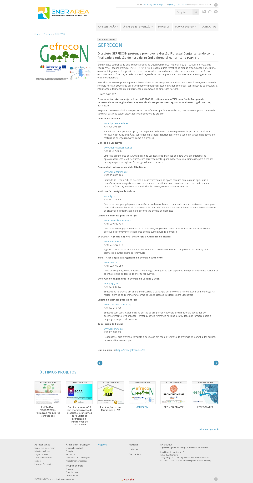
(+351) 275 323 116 (178, 4)
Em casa (69, 469)
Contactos (209, 26)
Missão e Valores (42, 451)
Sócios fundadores (43, 457)
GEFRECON (60, 34)
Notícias (133, 444)
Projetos (164, 26)
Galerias (133, 449)
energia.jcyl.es (111, 283)
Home (37, 34)
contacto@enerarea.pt (153, 4)
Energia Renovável (74, 448)
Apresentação (108, 26)
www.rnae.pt (110, 262)
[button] (99, 363)
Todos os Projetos (207, 429)
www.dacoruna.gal (113, 328)
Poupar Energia (185, 26)
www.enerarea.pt (113, 241)
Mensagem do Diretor (45, 448)
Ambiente (70, 454)
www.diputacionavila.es (116, 123)
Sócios (37, 461)
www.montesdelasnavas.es (118, 147)
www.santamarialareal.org (117, 304)
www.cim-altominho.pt (115, 171)
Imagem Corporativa (44, 464)
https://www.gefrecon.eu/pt (130, 349)
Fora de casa (72, 472)
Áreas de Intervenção (138, 26)
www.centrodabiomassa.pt (118, 220)
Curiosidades (72, 475)
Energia (69, 451)
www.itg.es (109, 196)
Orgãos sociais (41, 454)
